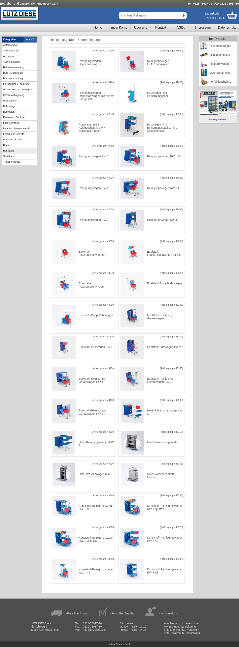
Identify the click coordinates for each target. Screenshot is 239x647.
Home (98, 27)
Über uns (140, 27)
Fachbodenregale (220, 45)
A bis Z (30, 39)
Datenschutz (227, 27)
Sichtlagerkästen (219, 54)
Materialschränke (220, 72)
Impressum (203, 27)
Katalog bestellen (218, 119)
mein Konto (119, 27)
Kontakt (160, 27)
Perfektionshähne (220, 81)
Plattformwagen (219, 63)
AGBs (181, 27)
